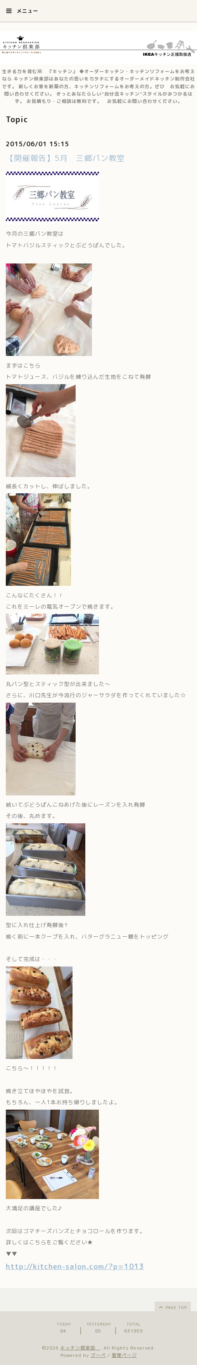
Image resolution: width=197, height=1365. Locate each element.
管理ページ (124, 1355)
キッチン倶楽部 (80, 1347)
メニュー (22, 10)
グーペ (98, 1355)
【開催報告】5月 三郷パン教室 (65, 157)
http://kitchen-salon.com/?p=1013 (75, 1266)
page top (172, 1307)
